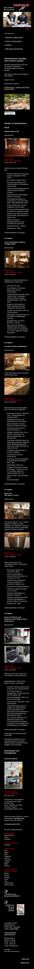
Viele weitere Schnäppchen (14, 49)
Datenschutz (25, 963)
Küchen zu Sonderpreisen (13, 41)
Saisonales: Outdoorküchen (14, 37)
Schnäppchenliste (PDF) (12, 824)
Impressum (25, 959)
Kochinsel (8, 45)
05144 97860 (14, 929)
